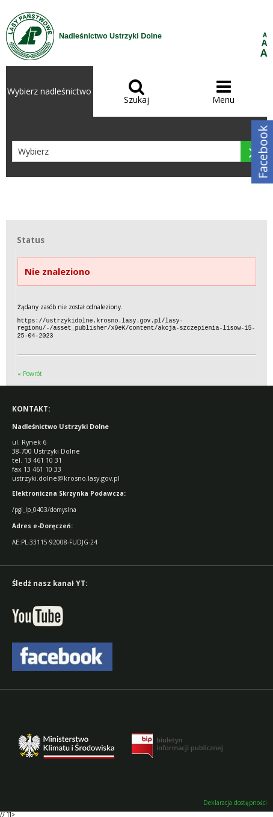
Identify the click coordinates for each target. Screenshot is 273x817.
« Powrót (29, 372)
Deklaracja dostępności (235, 801)
